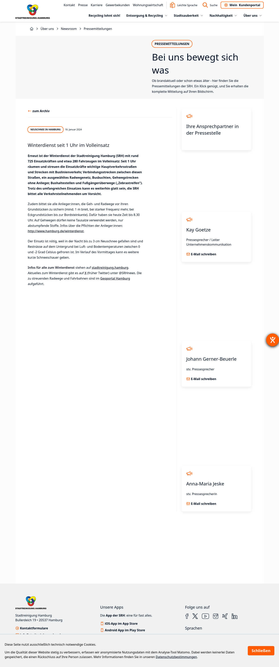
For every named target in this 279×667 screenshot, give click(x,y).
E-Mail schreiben (203, 284)
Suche (210, 5)
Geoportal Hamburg (115, 308)
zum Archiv (41, 141)
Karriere (97, 5)
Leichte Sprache (184, 5)
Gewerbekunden (118, 5)
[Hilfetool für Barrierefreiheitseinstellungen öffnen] (272, 340)
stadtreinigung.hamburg (110, 297)
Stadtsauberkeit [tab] (188, 15)
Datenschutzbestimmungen (176, 657)
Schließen (261, 650)
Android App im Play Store (125, 630)
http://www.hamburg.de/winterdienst (56, 261)
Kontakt (69, 5)
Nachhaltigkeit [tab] (223, 15)
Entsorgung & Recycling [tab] (146, 15)
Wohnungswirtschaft (148, 5)
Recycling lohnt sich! (104, 15)
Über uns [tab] (252, 15)
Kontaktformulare (34, 628)
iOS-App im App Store (121, 623)
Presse (83, 5)
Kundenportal (242, 5)
